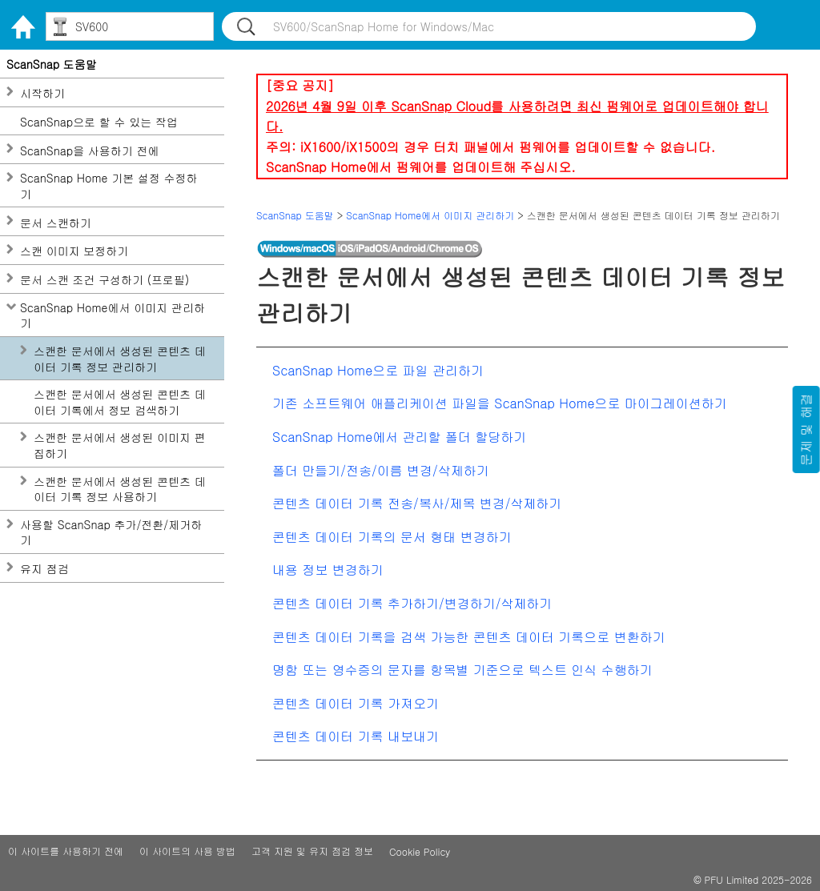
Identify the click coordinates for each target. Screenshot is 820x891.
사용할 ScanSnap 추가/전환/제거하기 (111, 532)
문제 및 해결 (806, 429)
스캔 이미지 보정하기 (74, 251)
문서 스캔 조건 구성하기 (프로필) (104, 279)
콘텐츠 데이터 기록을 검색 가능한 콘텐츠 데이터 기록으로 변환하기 (468, 637)
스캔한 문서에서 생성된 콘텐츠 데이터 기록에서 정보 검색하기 (120, 402)
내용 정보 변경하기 (328, 569)
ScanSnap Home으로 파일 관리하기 (378, 370)
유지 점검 (44, 568)
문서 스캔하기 (55, 223)
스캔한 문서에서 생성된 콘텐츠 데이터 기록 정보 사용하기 (120, 489)
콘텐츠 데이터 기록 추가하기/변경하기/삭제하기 (412, 603)
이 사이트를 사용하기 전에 (65, 850)
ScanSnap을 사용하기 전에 (89, 151)
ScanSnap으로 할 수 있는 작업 (99, 122)
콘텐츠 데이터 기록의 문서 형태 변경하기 (392, 537)
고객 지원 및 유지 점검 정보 (312, 850)
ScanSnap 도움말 (51, 64)
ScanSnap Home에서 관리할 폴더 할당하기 (399, 436)
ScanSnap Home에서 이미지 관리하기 (112, 315)
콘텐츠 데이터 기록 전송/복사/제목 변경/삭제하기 (416, 503)
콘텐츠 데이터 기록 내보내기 (355, 736)
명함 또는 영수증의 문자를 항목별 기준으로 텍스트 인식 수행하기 (462, 669)
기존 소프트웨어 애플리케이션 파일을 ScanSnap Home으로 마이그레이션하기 (499, 403)
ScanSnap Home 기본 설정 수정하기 (109, 186)
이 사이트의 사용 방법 (187, 850)
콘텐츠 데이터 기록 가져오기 (355, 703)
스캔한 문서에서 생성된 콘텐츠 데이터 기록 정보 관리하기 (120, 359)
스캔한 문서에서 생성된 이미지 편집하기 (120, 445)
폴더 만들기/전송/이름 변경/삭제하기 (380, 470)
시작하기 (42, 93)
